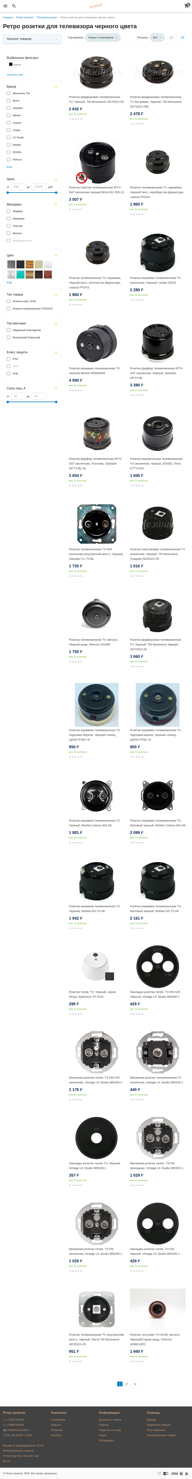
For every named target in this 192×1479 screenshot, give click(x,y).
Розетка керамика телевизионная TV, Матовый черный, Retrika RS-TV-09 (155, 908)
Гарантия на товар (110, 1430)
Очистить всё (15, 74)
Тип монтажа (16, 323)
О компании (58, 1419)
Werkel (17, 115)
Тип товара (15, 294)
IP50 (15, 366)
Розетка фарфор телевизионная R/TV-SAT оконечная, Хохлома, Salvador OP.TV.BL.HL (95, 463)
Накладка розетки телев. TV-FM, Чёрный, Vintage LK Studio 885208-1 (155, 1251)
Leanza (17, 122)
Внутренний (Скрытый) (26, 337)
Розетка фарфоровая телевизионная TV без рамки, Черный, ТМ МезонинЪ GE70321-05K (156, 101)
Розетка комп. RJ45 (24, 301)
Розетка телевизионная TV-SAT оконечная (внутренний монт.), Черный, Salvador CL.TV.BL (96, 553)
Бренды (151, 1419)
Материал (14, 204)
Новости (56, 1424)
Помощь (104, 1424)
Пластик (18, 225)
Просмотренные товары (161, 1435)
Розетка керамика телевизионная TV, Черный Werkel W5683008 (94, 371)
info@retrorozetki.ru (18, 1430)
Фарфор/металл (22, 240)
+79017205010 (15, 1419)
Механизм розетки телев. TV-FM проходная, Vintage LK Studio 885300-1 (156, 1166)
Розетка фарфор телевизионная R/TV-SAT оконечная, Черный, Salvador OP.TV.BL (156, 373)
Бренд (11, 86)
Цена (10, 179)
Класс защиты (17, 352)
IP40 (15, 373)
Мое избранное (156, 1430)
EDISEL (17, 152)
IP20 (15, 358)
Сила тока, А (16, 388)
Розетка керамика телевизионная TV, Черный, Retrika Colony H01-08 (94, 823)
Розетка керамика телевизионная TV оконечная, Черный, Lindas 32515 (155, 280)
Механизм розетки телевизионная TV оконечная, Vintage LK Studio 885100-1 (156, 1080)
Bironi (16, 100)
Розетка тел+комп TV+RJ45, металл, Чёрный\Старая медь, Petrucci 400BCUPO (155, 1339)
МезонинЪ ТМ (21, 93)
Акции (102, 1435)
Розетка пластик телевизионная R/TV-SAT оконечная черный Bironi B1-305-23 (96, 190)
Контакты (56, 1435)
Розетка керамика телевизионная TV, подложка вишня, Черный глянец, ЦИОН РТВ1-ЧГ (155, 734)
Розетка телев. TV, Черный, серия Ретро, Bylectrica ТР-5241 (92, 994)
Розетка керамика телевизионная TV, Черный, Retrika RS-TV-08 (94, 908)
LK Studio (18, 137)
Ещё (9, 166)
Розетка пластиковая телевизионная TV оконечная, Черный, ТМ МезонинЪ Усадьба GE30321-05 (157, 553)
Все (155, 37)
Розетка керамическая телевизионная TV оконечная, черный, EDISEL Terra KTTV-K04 (156, 463)
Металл (17, 233)
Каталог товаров (19, 39)
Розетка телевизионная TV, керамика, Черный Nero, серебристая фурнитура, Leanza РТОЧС (157, 192)
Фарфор (18, 211)
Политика (57, 1430)
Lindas (16, 130)
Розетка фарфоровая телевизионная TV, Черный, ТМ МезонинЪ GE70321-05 (96, 99)
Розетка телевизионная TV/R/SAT (33, 308)
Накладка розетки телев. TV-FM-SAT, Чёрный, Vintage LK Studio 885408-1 (155, 994)
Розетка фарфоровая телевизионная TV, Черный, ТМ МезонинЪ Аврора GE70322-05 (155, 644)
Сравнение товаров (159, 1424)
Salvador (18, 108)
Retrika (17, 144)
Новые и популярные (101, 37)
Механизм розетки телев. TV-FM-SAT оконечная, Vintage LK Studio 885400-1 (95, 1080)
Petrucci (17, 159)
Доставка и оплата (110, 1419)
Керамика (18, 218)
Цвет (10, 255)
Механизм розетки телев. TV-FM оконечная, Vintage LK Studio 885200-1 (95, 1251)
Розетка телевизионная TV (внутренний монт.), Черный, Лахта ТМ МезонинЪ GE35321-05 (96, 1339)
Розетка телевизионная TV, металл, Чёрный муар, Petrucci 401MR (93, 642)
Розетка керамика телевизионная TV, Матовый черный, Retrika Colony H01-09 (157, 823)
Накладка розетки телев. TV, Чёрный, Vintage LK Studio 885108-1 (95, 1166)
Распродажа (106, 1440)
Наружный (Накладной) (27, 330)
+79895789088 (15, 1424)
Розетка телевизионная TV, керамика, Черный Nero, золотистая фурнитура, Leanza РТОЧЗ (95, 282)
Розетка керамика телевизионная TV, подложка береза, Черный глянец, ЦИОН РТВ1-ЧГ (94, 734)
